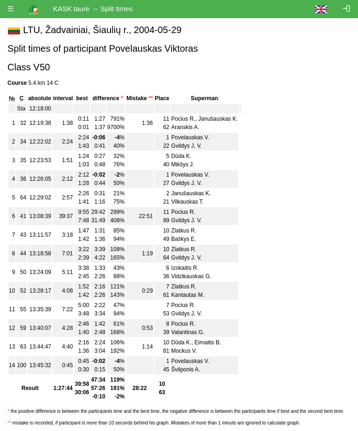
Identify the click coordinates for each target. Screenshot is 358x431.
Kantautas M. (187, 295)
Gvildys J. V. (186, 146)
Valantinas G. (187, 332)
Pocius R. (183, 119)
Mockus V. (184, 351)
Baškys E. (183, 239)
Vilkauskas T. (187, 201)
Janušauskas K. (218, 119)
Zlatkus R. (183, 230)
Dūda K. (181, 156)
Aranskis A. (185, 127)
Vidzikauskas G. (191, 276)
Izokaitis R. (185, 268)
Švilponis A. (185, 369)
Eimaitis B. (207, 342)
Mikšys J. (182, 164)
